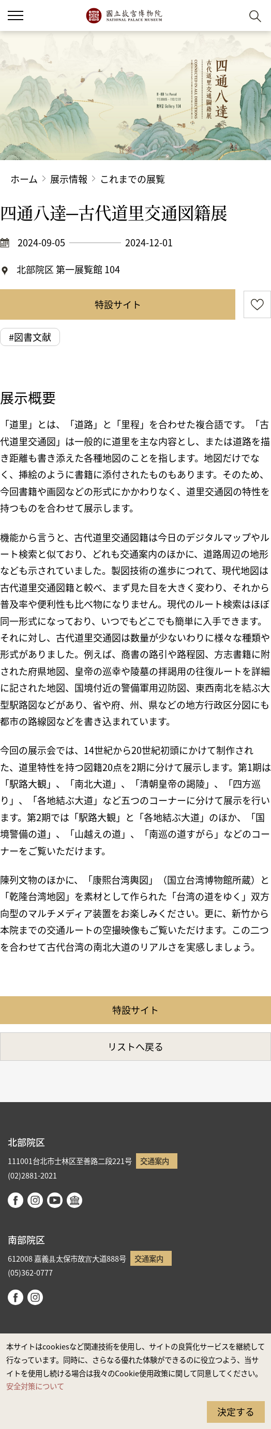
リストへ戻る (135, 1046)
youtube (55, 1200)
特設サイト (118, 304)
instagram (35, 1200)
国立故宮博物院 (123, 15)
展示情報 (68, 178)
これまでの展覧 (132, 178)
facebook (15, 1200)
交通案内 (154, 1160)
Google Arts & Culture (74, 1200)
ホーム (24, 178)
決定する (235, 1411)
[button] (15, 15)
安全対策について (35, 1385)
